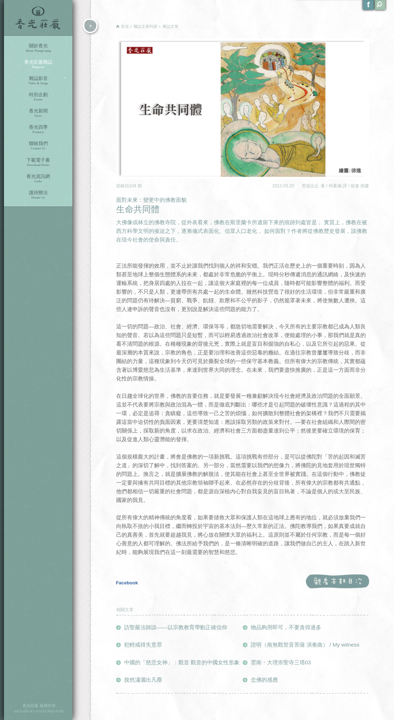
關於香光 (38, 48)
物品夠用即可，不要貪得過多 (286, 627)
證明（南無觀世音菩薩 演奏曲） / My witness (305, 645)
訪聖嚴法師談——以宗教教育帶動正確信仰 (175, 627)
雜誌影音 (38, 80)
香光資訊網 (38, 178)
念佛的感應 (264, 680)
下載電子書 (38, 162)
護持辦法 (38, 195)
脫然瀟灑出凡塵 (143, 680)
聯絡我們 (38, 145)
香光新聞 (38, 113)
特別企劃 (38, 97)
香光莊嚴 (38, 18)
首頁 (125, 26)
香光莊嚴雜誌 (38, 64)
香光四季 (38, 129)
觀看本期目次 (337, 581)
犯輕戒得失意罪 (143, 645)
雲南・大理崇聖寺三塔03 (281, 662)
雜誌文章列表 (145, 26)
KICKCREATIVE (50, 711)
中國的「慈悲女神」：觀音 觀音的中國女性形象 (182, 662)
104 (133, 185)
